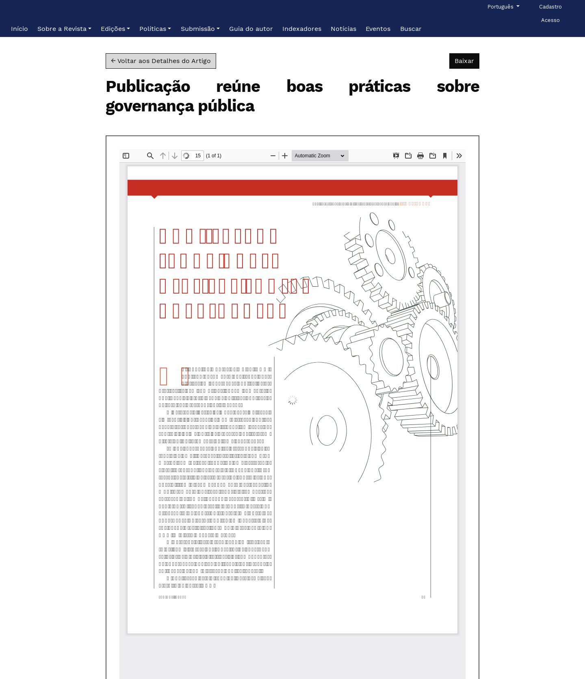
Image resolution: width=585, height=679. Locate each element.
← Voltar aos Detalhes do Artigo (161, 61)
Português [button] (501, 6)
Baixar (467, 60)
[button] (64, 29)
